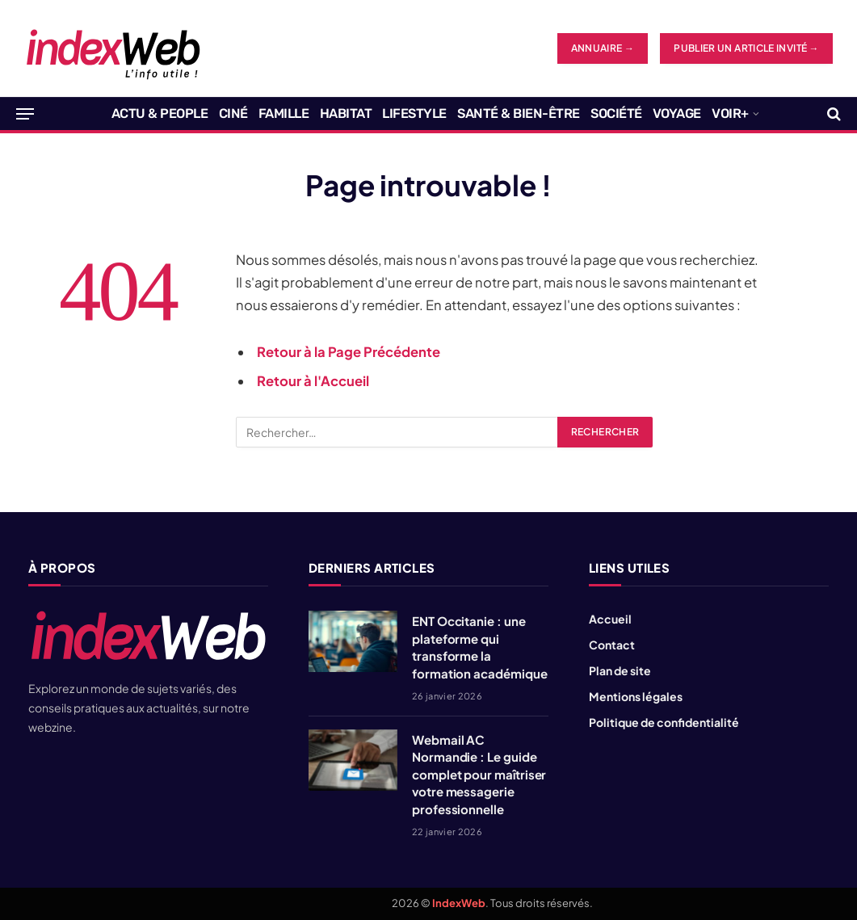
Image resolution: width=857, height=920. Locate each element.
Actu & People (159, 113)
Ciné (233, 113)
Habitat (346, 113)
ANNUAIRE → (603, 48)
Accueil (610, 618)
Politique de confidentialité (664, 722)
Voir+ (730, 113)
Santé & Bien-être (518, 113)
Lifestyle (414, 113)
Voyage (677, 113)
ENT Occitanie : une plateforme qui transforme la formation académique (480, 646)
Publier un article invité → (746, 48)
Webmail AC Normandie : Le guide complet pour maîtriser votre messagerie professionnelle (479, 774)
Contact (612, 644)
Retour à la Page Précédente (348, 351)
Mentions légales (636, 696)
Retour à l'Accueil (313, 380)
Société (616, 113)
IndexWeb (458, 903)
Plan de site (620, 670)
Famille (283, 113)
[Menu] (25, 114)
